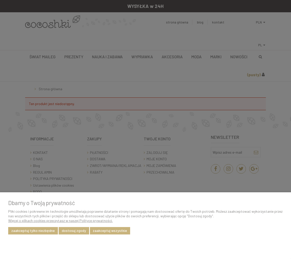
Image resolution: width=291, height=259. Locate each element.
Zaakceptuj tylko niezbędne (33, 230)
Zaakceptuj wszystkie (110, 230)
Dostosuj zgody (74, 230)
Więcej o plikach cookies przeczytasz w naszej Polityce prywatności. (60, 220)
